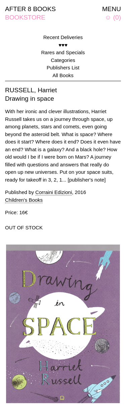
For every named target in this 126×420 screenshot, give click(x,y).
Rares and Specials (63, 52)
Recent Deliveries (63, 37)
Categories (63, 60)
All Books (63, 75)
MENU (111, 8)
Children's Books (24, 200)
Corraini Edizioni (53, 192)
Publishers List (63, 67)
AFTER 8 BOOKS (30, 8)
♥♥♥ (63, 45)
